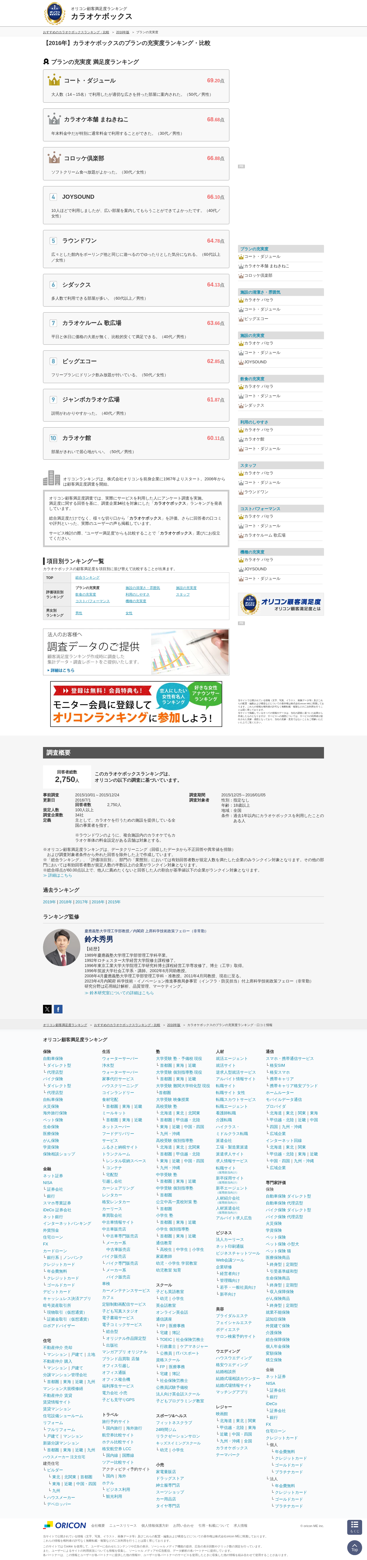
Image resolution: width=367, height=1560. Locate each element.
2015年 (114, 902)
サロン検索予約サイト (236, 1336)
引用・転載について (213, 1526)
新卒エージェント (232, 1190)
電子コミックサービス (122, 1324)
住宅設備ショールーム (63, 1415)
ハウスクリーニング (120, 1085)
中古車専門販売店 (122, 1236)
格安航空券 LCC (116, 1448)
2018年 (65, 902)
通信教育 (164, 1243)
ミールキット (114, 1113)
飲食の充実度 (85, 594)
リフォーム (53, 1422)
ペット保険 (53, 1120)
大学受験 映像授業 (172, 1099)
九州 (91, 1381)
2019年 (49, 902)
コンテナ (114, 1167)
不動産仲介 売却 (57, 1347)
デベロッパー (59, 1504)
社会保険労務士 (190, 1339)
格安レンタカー (116, 1202)
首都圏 (53, 1381)
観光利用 (114, 1496)
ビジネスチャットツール (238, 1253)
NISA (47, 1182)
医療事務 (177, 1325)
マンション (57, 1354)
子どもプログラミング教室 (180, 1401)
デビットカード (57, 1291)
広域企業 (278, 1133)
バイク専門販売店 (122, 1263)
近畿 (79, 1381)
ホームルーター (280, 1092)
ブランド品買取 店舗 (120, 1358)
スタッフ (183, 594)
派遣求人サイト (230, 1154)
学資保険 (51, 1147)
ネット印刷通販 (230, 1246)
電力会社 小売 (114, 1393)
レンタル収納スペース (126, 1161)
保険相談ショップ (59, 1154)
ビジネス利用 (118, 1489)
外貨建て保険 (278, 1325)
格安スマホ (280, 1072)
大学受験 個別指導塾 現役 (179, 1072)
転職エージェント (232, 1106)
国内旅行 (114, 1428)
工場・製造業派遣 (232, 1147)
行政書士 (168, 1346)
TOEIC (166, 1339)
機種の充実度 (136, 601)
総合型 (112, 1331)
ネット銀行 (53, 1216)
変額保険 (274, 1353)
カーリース (112, 1208)
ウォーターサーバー (120, 1058)
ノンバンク (73, 1257)
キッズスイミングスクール (178, 1443)
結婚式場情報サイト (234, 1385)
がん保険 (51, 1140)
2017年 (81, 902)
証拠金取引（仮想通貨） (69, 1319)
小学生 (198, 1249)
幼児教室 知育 (168, 1270)
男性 (78, 613)
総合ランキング (87, 578)
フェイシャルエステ (234, 1322)
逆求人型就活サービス (236, 1072)
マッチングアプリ (232, 1392)
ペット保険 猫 (278, 1251)
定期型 (292, 1264)
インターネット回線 (284, 1140)
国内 (110, 1476)
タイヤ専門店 (168, 1506)
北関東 (70, 1477)
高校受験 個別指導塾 (174, 1140)
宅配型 (112, 1174)
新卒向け (228, 1294)
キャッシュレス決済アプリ (67, 1298)
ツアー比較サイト (118, 1462)
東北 (56, 1477)
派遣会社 (224, 1140)
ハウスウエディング (234, 1358)
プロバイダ (276, 1106)
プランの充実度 (254, 249)
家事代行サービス (118, 1079)
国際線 (128, 1455)
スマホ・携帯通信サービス (290, 1058)
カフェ (108, 1297)
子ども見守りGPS (118, 1399)
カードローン (55, 1251)
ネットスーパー (116, 1126)
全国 (248, 1441)
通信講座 (164, 1319)
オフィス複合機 (116, 1379)
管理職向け (230, 1280)
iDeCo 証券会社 (57, 1210)
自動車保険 (53, 1058)
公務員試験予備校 (172, 1387)
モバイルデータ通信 (284, 1099)
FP (162, 1325)
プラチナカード (289, 1472)
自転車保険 (53, 1099)
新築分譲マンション (61, 1443)
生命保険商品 (278, 1278)
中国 (314, 1120)
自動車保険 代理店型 (284, 1203)
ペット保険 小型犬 (282, 1244)
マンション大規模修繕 (63, 1388)
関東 (252, 1420)
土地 (91, 1354)
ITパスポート (188, 1353)
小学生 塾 (164, 1215)
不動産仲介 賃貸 (57, 1395)
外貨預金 (51, 1230)
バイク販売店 (114, 1256)
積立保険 (274, 1360)
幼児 (164, 1298)
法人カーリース (230, 1239)
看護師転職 (226, 1113)
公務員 (166, 1353)
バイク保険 (53, 1079)
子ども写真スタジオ (120, 1311)
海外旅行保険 (55, 1113)
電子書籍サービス (118, 1317)
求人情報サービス (232, 1161)
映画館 (222, 1413)
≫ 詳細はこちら (57, 875)
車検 (106, 1283)
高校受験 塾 (166, 1106)
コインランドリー (118, 1092)
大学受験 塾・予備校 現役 (179, 1058)
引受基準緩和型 (284, 1271)
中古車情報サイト (118, 1222)
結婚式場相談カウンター (238, 1378)
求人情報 (240, 1526)
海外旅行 (134, 1428)
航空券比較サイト (118, 1435)
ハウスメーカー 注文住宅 (64, 1457)
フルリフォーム (61, 1429)
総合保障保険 (278, 1339)
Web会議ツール (230, 1260)
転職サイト (226, 1085)
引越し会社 (112, 1181)
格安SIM (277, 1065)
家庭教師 (164, 1256)
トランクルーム (116, 1154)
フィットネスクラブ (174, 1422)
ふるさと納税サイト (120, 1147)
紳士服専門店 (168, 1485)
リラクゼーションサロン (178, 1436)
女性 (129, 613)
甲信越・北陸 (188, 1120)
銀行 (51, 1196)
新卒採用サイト (230, 1180)
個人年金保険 (278, 1346)
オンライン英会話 (172, 1312)
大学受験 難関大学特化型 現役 (183, 1085)
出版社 (112, 1345)
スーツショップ (170, 1492)
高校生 (166, 1249)
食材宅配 (110, 1099)
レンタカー (112, 1195)
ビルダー (55, 1470)
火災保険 (51, 1106)
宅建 (164, 1332)
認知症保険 (276, 1319)
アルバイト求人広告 (234, 1218)
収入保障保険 (282, 1291)
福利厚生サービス (118, 1386)
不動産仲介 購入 (57, 1361)
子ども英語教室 (170, 1291)
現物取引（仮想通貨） (67, 1312)
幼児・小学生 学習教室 (176, 1263)
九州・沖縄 (170, 1133)
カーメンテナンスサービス (126, 1290)
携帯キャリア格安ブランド (294, 1085)
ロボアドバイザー (59, 1325)
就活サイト (226, 1065)
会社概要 (98, 1526)
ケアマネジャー (194, 1346)
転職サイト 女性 (230, 1092)
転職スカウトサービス (236, 1099)
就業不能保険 (278, 1312)
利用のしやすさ (138, 594)
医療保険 (51, 1133)
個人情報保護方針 (155, 1526)
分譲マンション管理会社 (65, 1374)
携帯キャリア (282, 1079)
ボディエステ (228, 1329)
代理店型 (55, 1072)
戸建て (77, 1354)
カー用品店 (166, 1499)
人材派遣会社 (228, 1210)
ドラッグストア (170, 1478)
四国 (274, 1126)
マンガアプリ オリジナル (124, 1352)
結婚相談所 (226, 1371)
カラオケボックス (232, 1448)
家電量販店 (166, 1471)
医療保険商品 (278, 1257)
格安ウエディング (232, 1364)
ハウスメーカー (61, 1497)
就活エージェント (232, 1058)
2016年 (98, 902)
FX (45, 1244)
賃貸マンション (57, 1409)
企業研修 (224, 1267)
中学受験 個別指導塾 (174, 1188)
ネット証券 (53, 1175)
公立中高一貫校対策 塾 (176, 1202)
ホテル (108, 1483)
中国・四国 (86, 1483)
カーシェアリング (118, 1188)
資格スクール (168, 1360)
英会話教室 (166, 1305)
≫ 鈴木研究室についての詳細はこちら (119, 992)
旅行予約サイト (116, 1421)
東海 (67, 1381)
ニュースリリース (123, 1526)
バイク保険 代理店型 (284, 1216)
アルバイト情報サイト (236, 1079)
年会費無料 (57, 1271)
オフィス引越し (116, 1365)
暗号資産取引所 (57, 1305)
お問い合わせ (183, 1526)
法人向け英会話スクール (178, 1394)
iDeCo (271, 1403)
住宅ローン (53, 1237)
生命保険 (51, 1126)
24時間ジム (166, 1429)
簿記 (176, 1332)
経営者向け (230, 1273)
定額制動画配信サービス (124, 1304)
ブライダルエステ (232, 1315)
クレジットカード (59, 1264)
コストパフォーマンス (92, 601)
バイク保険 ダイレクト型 (288, 1210)
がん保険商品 (278, 1298)
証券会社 (55, 1189)
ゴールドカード (61, 1285)
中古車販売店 (114, 1229)
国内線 (112, 1455)
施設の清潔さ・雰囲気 (143, 588)
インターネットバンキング (67, 1223)
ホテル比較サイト (118, 1442)
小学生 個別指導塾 (172, 1229)
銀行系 (53, 1257)
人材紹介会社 (228, 1200)
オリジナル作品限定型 (126, 1338)
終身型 (276, 1264)
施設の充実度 (186, 588)
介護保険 (274, 1332)
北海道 (166, 1113)
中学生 (182, 1249)
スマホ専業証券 (57, 1203)
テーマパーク (228, 1454)
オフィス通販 (114, 1372)
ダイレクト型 (59, 1065)
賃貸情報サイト (57, 1402)
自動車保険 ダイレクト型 (288, 1196)
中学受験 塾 (166, 1174)
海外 (122, 1476)
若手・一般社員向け (238, 1287)
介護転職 (224, 1120)
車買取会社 (112, 1215)
